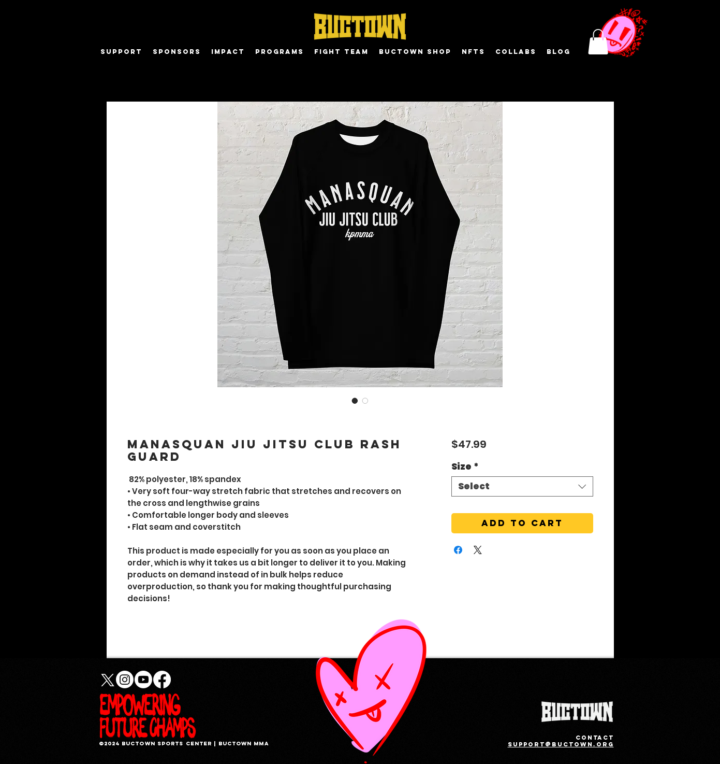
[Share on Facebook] (458, 550)
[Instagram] (125, 679)
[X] (106, 679)
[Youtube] (143, 679)
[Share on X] (478, 550)
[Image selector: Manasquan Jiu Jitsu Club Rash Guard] (355, 400)
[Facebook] (162, 679)
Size (465, 466)
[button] (598, 41)
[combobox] (522, 486)
